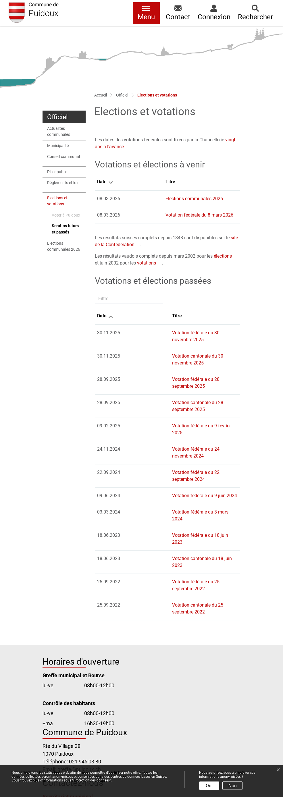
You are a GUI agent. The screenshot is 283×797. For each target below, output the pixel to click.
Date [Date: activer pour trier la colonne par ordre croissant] (102, 316)
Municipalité (58, 145)
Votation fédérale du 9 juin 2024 (158, 447)
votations (146, 263)
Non (232, 785)
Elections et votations (60, 203)
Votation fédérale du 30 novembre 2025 (166, 332)
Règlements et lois (63, 182)
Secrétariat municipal (68, 714)
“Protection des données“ (91, 780)
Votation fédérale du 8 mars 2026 (160, 215)
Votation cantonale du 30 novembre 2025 (168, 349)
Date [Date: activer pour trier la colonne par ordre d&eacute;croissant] (102, 181)
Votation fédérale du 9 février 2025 (161, 398)
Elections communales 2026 (63, 246)
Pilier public (57, 171)
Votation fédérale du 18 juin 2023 (160, 480)
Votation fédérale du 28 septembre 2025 (166, 365)
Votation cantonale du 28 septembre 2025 (168, 382)
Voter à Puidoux (66, 215)
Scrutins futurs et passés (65, 230)
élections (223, 256)
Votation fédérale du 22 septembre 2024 (166, 431)
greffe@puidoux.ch (79, 687)
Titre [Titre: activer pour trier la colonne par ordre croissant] (131, 181)
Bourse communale (65, 722)
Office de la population (69, 729)
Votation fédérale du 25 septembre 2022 (166, 513)
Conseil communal (63, 156)
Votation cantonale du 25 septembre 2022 (168, 529)
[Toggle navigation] (146, 13)
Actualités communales (58, 131)
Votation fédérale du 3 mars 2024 (160, 463)
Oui (209, 785)
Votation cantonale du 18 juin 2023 (161, 496)
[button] (178, 13)
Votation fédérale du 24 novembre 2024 (166, 414)
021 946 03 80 (85, 679)
